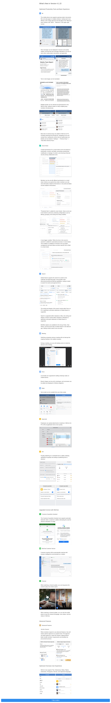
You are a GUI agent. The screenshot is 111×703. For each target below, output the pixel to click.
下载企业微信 (55, 700)
